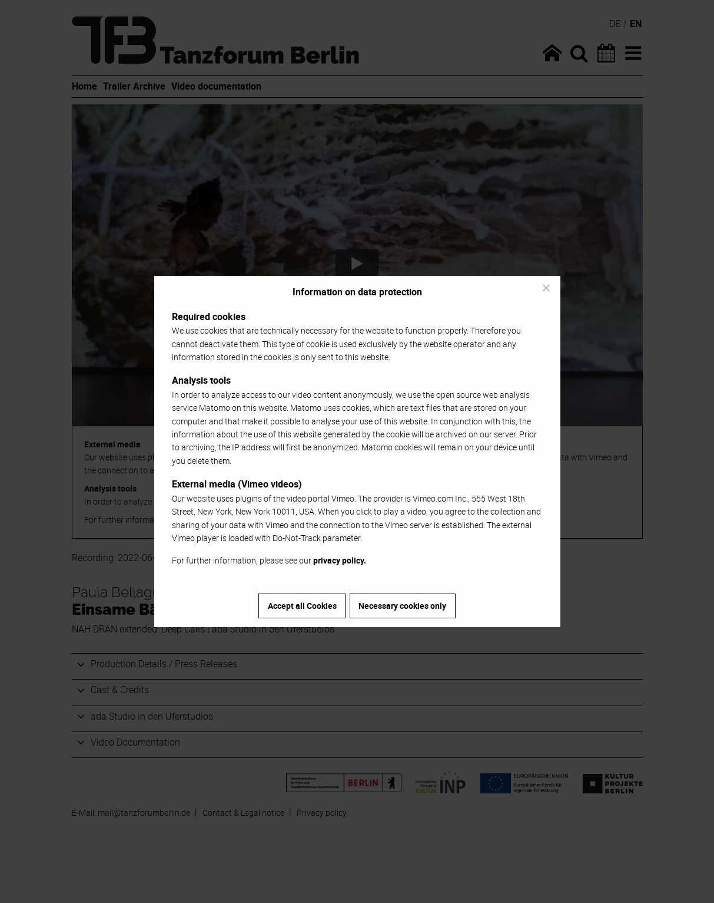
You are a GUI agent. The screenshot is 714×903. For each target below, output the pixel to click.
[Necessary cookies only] (546, 288)
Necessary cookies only (402, 605)
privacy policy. (339, 560)
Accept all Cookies (302, 605)
